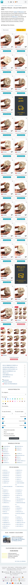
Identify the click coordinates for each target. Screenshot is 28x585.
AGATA (5, 470)
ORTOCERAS (6, 509)
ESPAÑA (19, 449)
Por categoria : (5, 392)
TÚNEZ (5, 460)
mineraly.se (22, 580)
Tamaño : (4, 425)
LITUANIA (19, 453)
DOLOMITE (19, 490)
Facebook (12, 571)
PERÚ (18, 457)
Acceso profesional (21, 568)
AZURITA (18, 475)
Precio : (3, 416)
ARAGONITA (6, 475)
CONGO (19, 448)
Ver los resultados (14, 438)
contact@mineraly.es (16, 573)
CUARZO (5, 482)
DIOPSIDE (5, 490)
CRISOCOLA (19, 481)
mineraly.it (14, 578)
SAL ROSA (6, 517)
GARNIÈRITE (6, 495)
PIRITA (5, 511)
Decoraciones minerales (10, 367)
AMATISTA (19, 470)
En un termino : (5, 406)
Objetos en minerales (9, 371)
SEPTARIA (19, 517)
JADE (18, 497)
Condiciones (4, 567)
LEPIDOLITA (6, 502)
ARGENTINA (20, 446)
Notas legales (11, 567)
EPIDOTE (5, 491)
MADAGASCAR (20, 455)
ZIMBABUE (19, 462)
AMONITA (19, 472)
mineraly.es (22, 578)
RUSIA (19, 458)
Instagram (19, 571)
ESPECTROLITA (6, 524)
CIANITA (18, 479)
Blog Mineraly (5, 571)
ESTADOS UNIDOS (21, 460)
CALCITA (19, 477)
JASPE (5, 499)
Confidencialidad (18, 567)
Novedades (6, 380)
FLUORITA (19, 493)
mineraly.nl (6, 580)
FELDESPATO (6, 493)
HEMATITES (6, 497)
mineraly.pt (14, 580)
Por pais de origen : (19, 411)
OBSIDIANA (19, 508)
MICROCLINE (6, 508)
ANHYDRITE (6, 473)
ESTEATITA (19, 491)
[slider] (3, 418)
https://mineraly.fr (14, 574)
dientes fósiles (18, 5)
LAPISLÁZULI (19, 500)
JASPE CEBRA (19, 524)
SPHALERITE (19, 518)
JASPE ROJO (6, 526)
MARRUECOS (6, 455)
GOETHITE (19, 495)
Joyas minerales (8, 374)
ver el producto (7, 51)
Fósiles (6, 373)
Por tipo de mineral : (6, 411)
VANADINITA (6, 522)
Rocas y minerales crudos (10, 365)
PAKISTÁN (6, 458)
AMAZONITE (6, 472)
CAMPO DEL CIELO (20, 522)
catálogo (4, 5)
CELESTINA (6, 479)
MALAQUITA (6, 506)
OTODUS (18, 509)
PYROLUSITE (19, 511)
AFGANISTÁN (6, 446)
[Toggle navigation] (25, 1)
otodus (4, 47)
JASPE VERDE (19, 526)
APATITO (18, 473)
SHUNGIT (5, 518)
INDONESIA (6, 453)
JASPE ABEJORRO (20, 499)
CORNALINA (6, 481)
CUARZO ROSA (20, 486)
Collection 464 (21, 30)
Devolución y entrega (11, 568)
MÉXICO (5, 457)
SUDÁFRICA (6, 462)
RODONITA (6, 513)
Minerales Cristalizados (10, 369)
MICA (17, 506)
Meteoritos (6, 376)
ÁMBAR (5, 527)
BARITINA (5, 477)
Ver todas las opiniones (20, 561)
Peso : (3, 421)
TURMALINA (19, 520)
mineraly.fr (8, 577)
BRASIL (5, 448)
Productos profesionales (10, 383)
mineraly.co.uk (17, 577)
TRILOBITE (6, 520)
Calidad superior (7, 382)
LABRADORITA (6, 500)
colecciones (10, 5)
